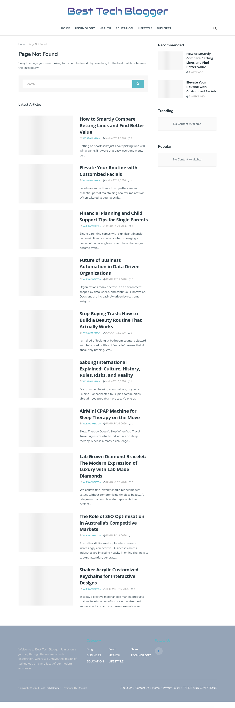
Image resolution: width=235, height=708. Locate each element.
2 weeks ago (195, 96)
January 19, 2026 (114, 279)
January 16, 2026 (114, 332)
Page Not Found (38, 44)
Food (112, 649)
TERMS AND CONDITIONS (199, 688)
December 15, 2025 (116, 589)
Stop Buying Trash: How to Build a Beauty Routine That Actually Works (111, 320)
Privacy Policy (171, 688)
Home (65, 28)
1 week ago (194, 72)
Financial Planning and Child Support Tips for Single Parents (114, 216)
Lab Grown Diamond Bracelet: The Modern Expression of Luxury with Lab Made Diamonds (113, 466)
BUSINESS (164, 28)
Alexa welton (92, 226)
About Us (126, 688)
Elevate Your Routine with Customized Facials (108, 170)
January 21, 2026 (114, 180)
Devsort (82, 688)
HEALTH (114, 655)
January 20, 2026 (114, 226)
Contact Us (142, 688)
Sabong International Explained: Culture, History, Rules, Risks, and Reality (110, 368)
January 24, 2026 (114, 138)
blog (90, 649)
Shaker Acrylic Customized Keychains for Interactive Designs (109, 576)
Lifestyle (145, 28)
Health (105, 28)
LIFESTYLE (116, 662)
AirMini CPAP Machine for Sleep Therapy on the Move (110, 414)
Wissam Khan (91, 138)
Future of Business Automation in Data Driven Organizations (110, 266)
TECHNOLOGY (85, 28)
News (134, 649)
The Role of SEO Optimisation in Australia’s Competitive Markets (112, 522)
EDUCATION (124, 28)
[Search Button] (138, 84)
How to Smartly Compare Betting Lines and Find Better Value (112, 125)
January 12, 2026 (114, 482)
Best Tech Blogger (50, 688)
